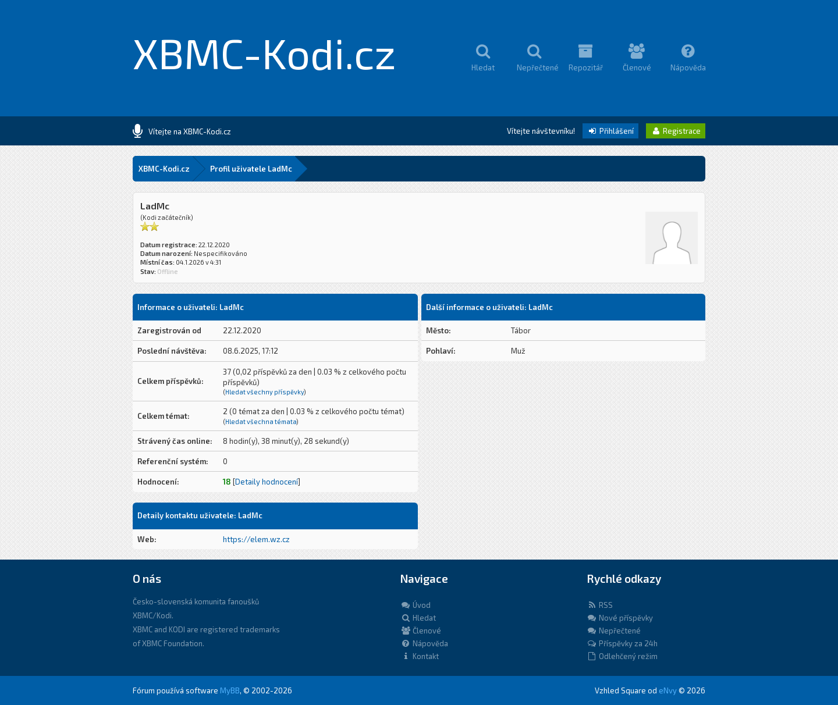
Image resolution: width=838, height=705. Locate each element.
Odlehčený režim (622, 656)
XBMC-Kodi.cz (264, 52)
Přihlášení (610, 131)
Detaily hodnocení (266, 481)
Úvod (415, 605)
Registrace (676, 131)
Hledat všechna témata (260, 421)
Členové (420, 630)
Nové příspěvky (620, 617)
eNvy (668, 690)
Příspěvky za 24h (622, 643)
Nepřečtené (614, 630)
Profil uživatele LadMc (251, 168)
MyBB (230, 690)
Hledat (418, 617)
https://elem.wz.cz (256, 539)
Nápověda (424, 643)
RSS (600, 605)
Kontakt (419, 656)
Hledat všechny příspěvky (264, 392)
